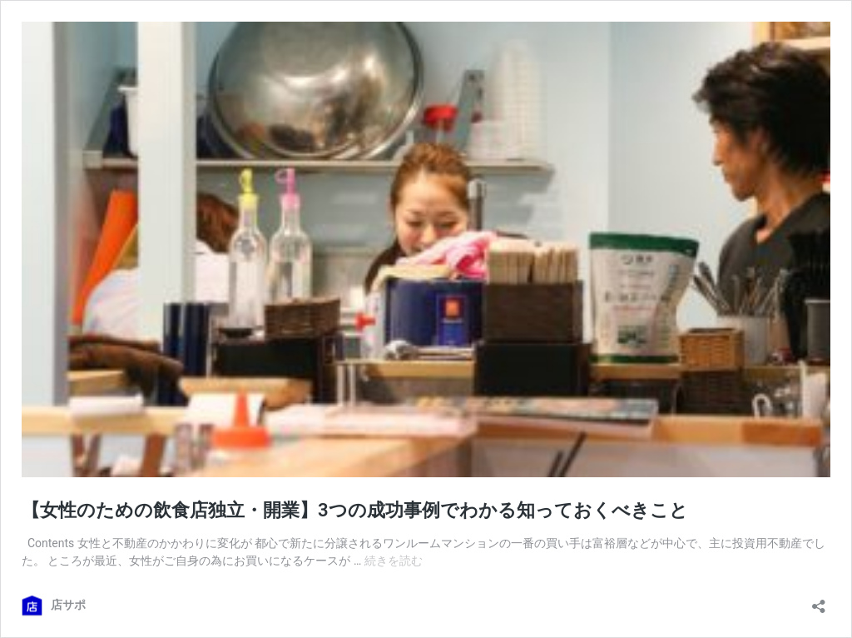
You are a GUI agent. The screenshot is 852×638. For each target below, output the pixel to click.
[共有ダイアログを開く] (818, 601)
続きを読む (393, 560)
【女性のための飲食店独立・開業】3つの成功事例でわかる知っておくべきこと (355, 510)
